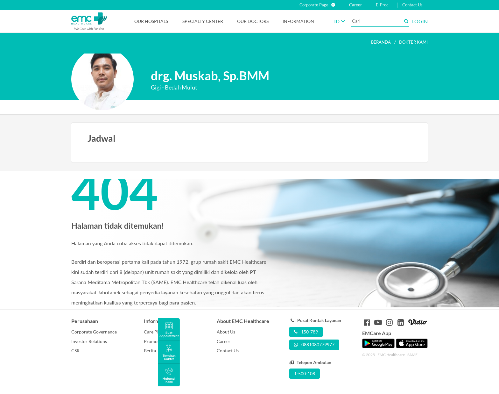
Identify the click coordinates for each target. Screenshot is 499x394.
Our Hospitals (151, 21)
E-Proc (382, 5)
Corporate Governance (94, 331)
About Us (226, 331)
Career (355, 5)
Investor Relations (89, 341)
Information (298, 21)
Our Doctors (253, 21)
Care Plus (153, 331)
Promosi (152, 341)
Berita (150, 350)
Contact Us (412, 5)
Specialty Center (202, 21)
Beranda (381, 42)
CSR (75, 350)
